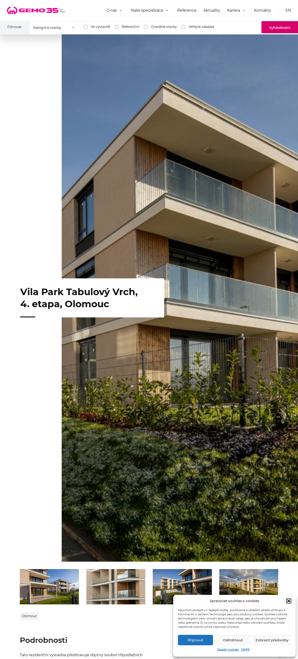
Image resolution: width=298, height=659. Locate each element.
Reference (186, 10)
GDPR (245, 649)
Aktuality (211, 10)
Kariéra (233, 10)
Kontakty (262, 10)
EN (288, 10)
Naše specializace (147, 10)
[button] (288, 601)
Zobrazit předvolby (271, 640)
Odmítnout (233, 640)
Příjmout (195, 640)
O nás (111, 10)
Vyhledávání (279, 28)
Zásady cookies (228, 649)
